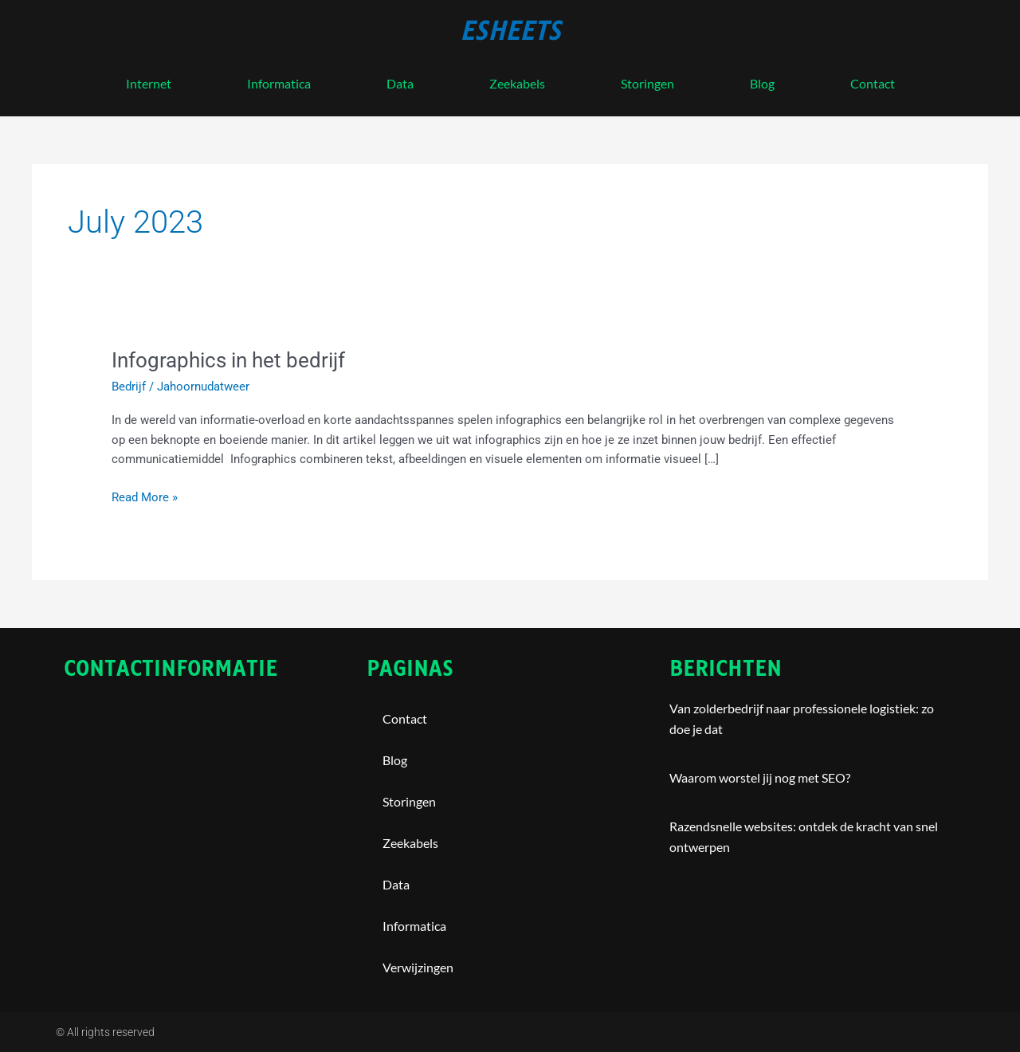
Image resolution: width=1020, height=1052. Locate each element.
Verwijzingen (417, 967)
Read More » (145, 496)
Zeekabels (517, 83)
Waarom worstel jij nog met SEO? (759, 777)
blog (762, 83)
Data (400, 83)
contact (872, 83)
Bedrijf (129, 386)
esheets (510, 31)
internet (148, 83)
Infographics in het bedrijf (228, 360)
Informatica (279, 83)
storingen (647, 83)
